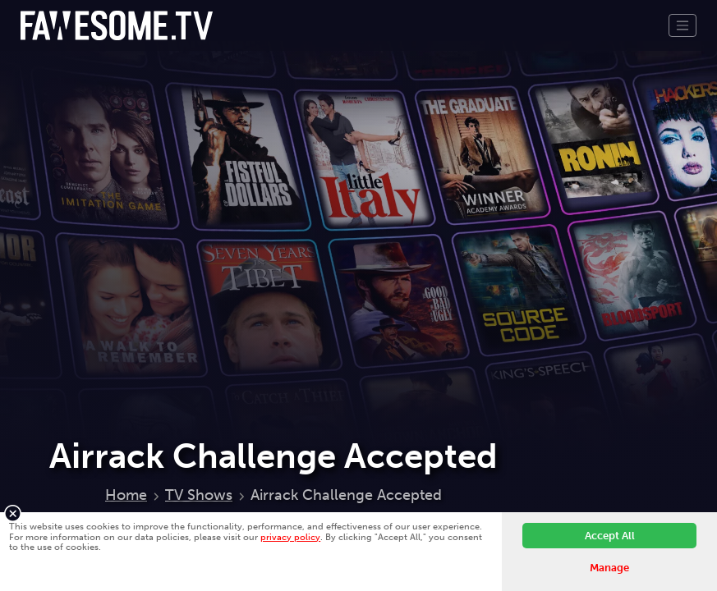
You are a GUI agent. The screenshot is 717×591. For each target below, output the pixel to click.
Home (126, 495)
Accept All (610, 535)
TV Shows (198, 495)
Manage (609, 567)
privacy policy (290, 537)
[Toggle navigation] (682, 25)
